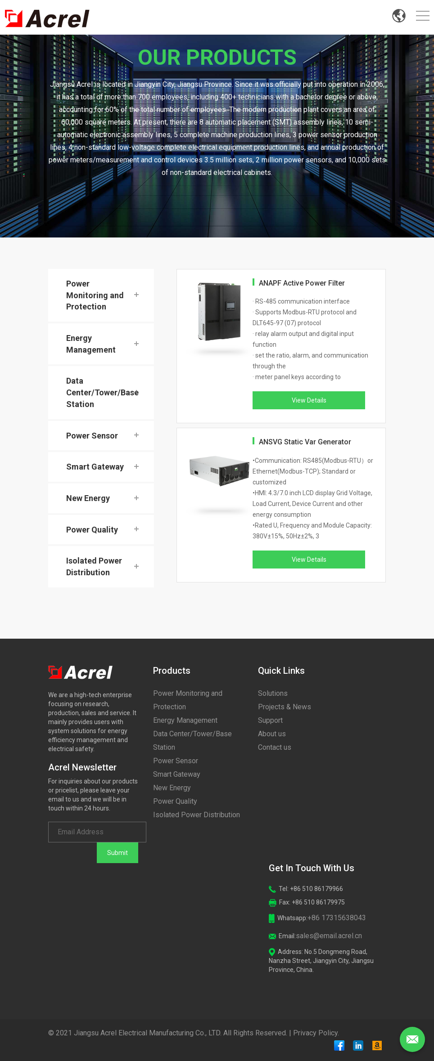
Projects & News (284, 707)
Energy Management (91, 343)
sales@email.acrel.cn (329, 935)
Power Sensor (92, 435)
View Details (309, 400)
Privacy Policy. (316, 1033)
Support (270, 720)
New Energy (88, 498)
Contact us (274, 747)
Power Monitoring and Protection (95, 295)
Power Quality (92, 529)
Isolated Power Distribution (94, 566)
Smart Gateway (95, 466)
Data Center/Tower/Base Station (102, 392)
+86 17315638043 (336, 917)
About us (272, 734)
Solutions (273, 693)
